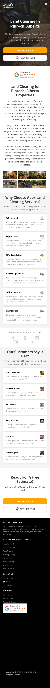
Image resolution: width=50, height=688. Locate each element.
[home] (7, 5)
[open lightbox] (10, 175)
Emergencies (8, 565)
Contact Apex (8, 598)
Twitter (8, 582)
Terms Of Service (9, 602)
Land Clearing (8, 562)
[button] (46, 4)
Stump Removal (9, 547)
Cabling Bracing (9, 554)
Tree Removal (8, 544)
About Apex (7, 595)
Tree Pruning (8, 551)
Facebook (9, 578)
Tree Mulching (8, 558)
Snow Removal (8, 569)
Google (9, 585)
